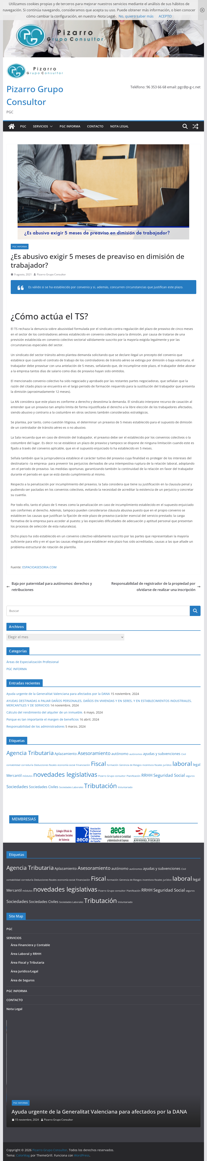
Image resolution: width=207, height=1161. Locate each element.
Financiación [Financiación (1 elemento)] (83, 765)
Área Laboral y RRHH (26, 954)
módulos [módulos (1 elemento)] (27, 775)
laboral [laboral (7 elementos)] (182, 763)
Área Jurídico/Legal (24, 971)
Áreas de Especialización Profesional (32, 662)
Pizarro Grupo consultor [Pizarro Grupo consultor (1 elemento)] (112, 775)
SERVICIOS (40, 126)
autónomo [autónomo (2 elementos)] (119, 753)
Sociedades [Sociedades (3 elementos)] (17, 786)
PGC (23, 126)
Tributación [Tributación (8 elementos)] (100, 785)
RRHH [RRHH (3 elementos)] (147, 775)
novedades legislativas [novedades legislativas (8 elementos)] (65, 774)
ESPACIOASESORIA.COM (39, 567)
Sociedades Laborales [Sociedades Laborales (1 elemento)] (71, 787)
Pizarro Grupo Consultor (51, 274)
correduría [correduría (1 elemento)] (27, 765)
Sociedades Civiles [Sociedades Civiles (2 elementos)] (43, 786)
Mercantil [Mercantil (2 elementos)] (14, 775)
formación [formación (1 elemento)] (112, 765)
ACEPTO (165, 16)
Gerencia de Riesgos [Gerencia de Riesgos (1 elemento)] (130, 765)
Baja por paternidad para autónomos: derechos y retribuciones (49, 586)
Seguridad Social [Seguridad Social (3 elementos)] (169, 775)
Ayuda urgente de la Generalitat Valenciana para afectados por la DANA (58, 694)
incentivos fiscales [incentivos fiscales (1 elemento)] (152, 765)
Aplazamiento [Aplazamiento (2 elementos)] (65, 753)
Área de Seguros (23, 980)
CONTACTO (95, 126)
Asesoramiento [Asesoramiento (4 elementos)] (94, 753)
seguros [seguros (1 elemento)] (190, 775)
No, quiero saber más (136, 16)
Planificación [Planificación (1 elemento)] (134, 775)
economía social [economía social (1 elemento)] (66, 765)
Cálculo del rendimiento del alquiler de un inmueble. (44, 712)
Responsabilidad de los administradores (35, 726)
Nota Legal (119, 126)
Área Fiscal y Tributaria (27, 962)
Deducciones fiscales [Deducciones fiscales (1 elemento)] (45, 765)
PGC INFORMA (70, 126)
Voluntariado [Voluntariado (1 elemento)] (125, 787)
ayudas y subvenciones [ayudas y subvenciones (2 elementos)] (161, 753)
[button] (50, 126)
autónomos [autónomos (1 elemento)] (135, 754)
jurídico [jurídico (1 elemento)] (167, 765)
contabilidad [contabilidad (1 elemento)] (13, 765)
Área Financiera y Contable (30, 945)
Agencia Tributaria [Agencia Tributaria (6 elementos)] (30, 753)
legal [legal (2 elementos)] (196, 764)
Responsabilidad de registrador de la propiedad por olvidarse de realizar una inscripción (156, 586)
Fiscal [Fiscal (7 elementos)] (98, 763)
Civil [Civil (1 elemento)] (183, 754)
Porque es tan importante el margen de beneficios (42, 719)
